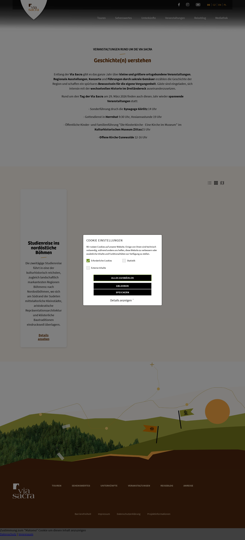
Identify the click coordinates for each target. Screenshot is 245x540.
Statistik (128, 260)
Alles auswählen (122, 277)
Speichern (122, 292)
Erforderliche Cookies (99, 260)
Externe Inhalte (96, 268)
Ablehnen (122, 285)
